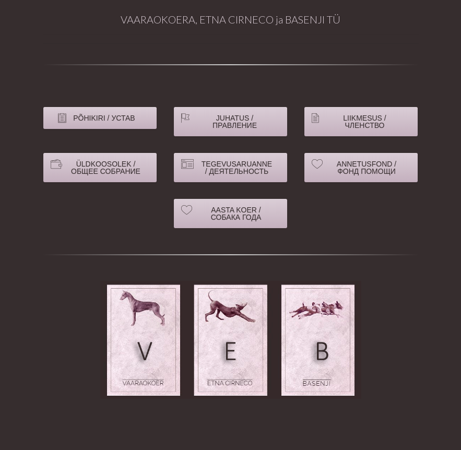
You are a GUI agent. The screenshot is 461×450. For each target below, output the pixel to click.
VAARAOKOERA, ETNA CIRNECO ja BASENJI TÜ (230, 19)
